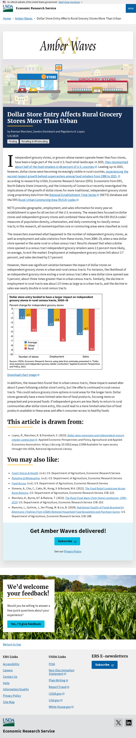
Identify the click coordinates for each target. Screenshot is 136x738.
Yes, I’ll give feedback (26, 624)
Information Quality (16, 689)
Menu (131, 8)
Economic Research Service (36, 8)
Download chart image (22, 375)
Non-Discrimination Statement (61, 672)
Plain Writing (57, 680)
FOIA (52, 664)
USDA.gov (55, 694)
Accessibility (11, 664)
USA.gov (54, 700)
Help (6, 683)
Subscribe (65, 541)
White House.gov (60, 707)
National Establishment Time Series (72, 195)
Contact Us (10, 677)
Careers (8, 670)
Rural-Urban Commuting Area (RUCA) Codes (47, 200)
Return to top (12, 644)
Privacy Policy (72, 551)
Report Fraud (57, 687)
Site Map (9, 702)
